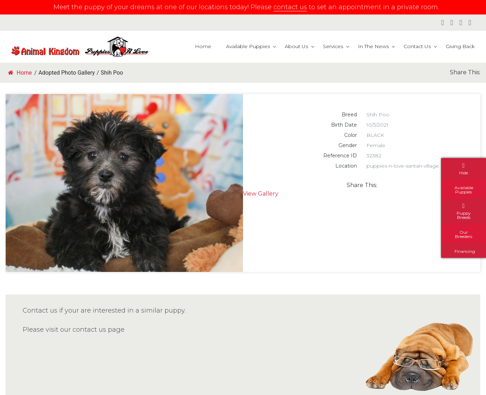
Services (333, 46)
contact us (290, 7)
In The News (373, 46)
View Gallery (260, 193)
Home (203, 46)
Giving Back (460, 46)
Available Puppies (248, 46)
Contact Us (417, 46)
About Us (296, 46)
